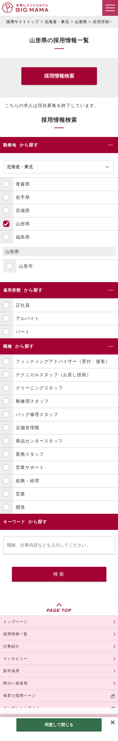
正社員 (23, 305)
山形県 (81, 22)
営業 (20, 493)
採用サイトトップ (22, 22)
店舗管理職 (27, 427)
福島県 (23, 237)
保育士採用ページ (19, 695)
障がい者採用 (15, 683)
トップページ (15, 621)
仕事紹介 (11, 646)
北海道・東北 (57, 22)
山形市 (26, 266)
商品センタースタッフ (39, 440)
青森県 (23, 184)
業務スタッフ (30, 454)
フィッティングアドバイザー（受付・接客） (63, 361)
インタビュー (15, 658)
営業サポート (30, 467)
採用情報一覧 (15, 634)
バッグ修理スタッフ (37, 414)
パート (23, 331)
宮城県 (23, 210)
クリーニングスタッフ (39, 387)
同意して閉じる (59, 724)
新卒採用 (11, 671)
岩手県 (23, 197)
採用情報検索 (59, 76)
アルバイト (27, 318)
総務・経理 (27, 480)
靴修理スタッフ (32, 401)
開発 (20, 507)
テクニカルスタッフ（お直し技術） (53, 374)
